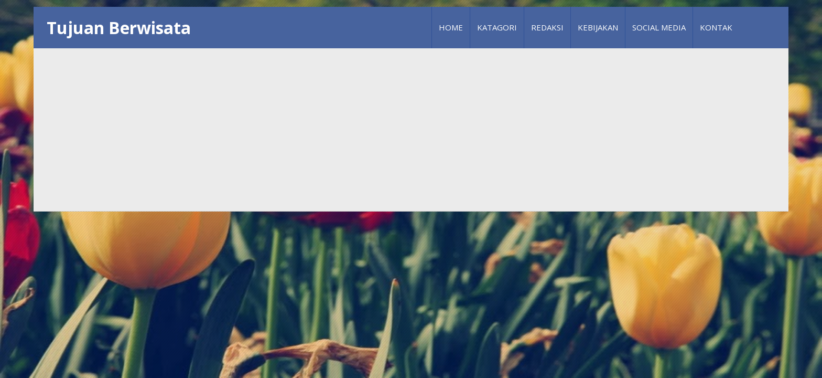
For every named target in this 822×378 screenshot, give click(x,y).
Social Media (659, 27)
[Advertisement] (411, 129)
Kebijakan (598, 27)
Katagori (497, 27)
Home (451, 27)
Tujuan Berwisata (119, 27)
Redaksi (547, 27)
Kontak (716, 27)
